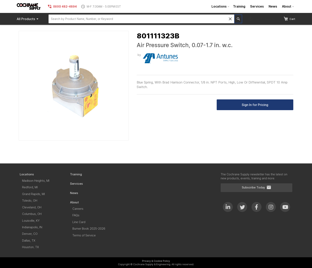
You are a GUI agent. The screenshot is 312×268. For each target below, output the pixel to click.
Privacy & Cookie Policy (156, 260)
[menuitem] (220, 6)
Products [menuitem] (28, 19)
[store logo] (29, 6)
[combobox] (141, 19)
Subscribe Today (256, 187)
